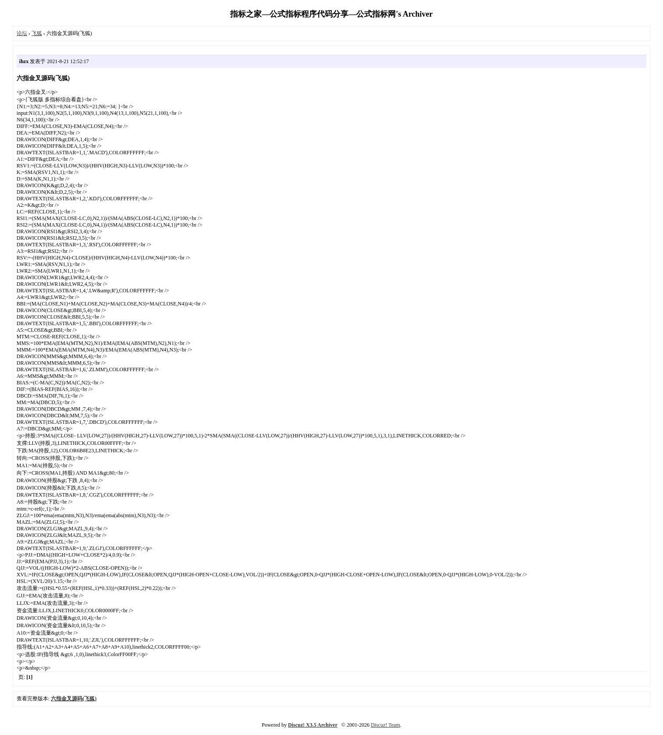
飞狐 (37, 33)
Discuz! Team (385, 725)
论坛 (22, 33)
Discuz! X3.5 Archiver (312, 725)
